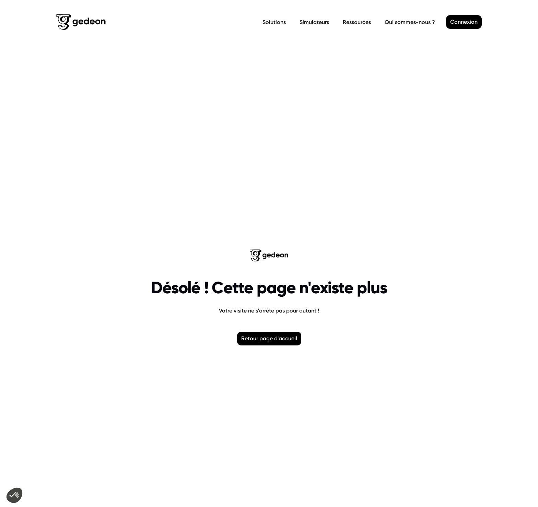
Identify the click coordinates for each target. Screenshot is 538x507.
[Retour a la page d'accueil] (158, 22)
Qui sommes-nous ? (410, 22)
